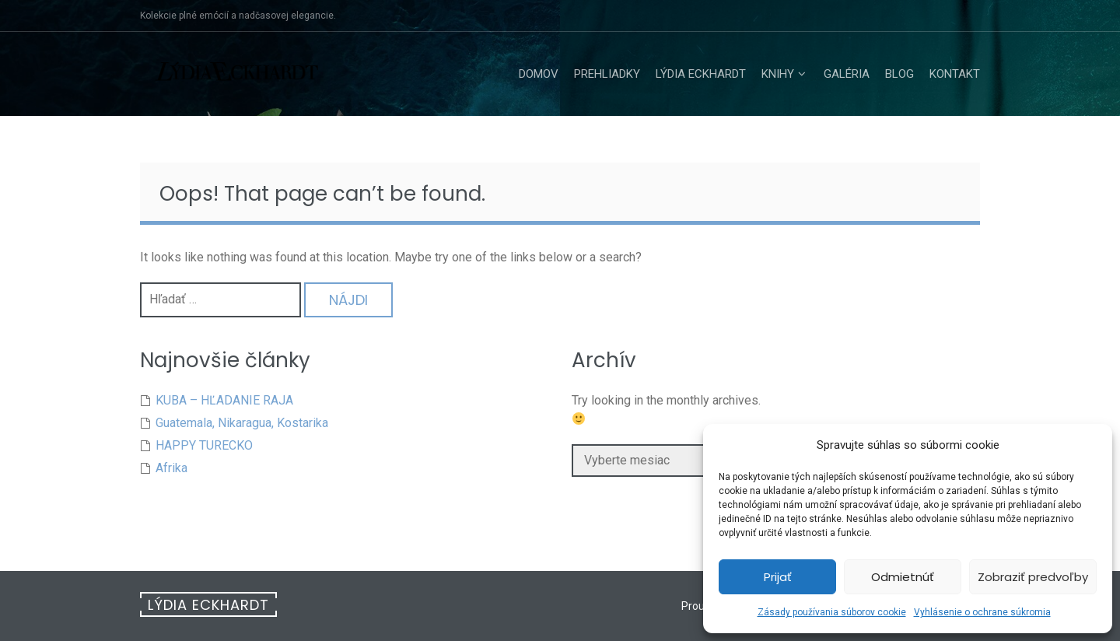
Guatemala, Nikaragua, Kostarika (242, 422)
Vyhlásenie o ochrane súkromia (982, 612)
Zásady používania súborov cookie (832, 612)
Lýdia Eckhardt (701, 74)
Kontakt (954, 74)
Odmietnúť (902, 577)
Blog (899, 74)
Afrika (171, 468)
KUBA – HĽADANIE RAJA (224, 400)
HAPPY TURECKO (204, 445)
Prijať (778, 577)
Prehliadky (607, 74)
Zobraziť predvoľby (1033, 577)
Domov (538, 74)
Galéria (847, 74)
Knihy (777, 74)
